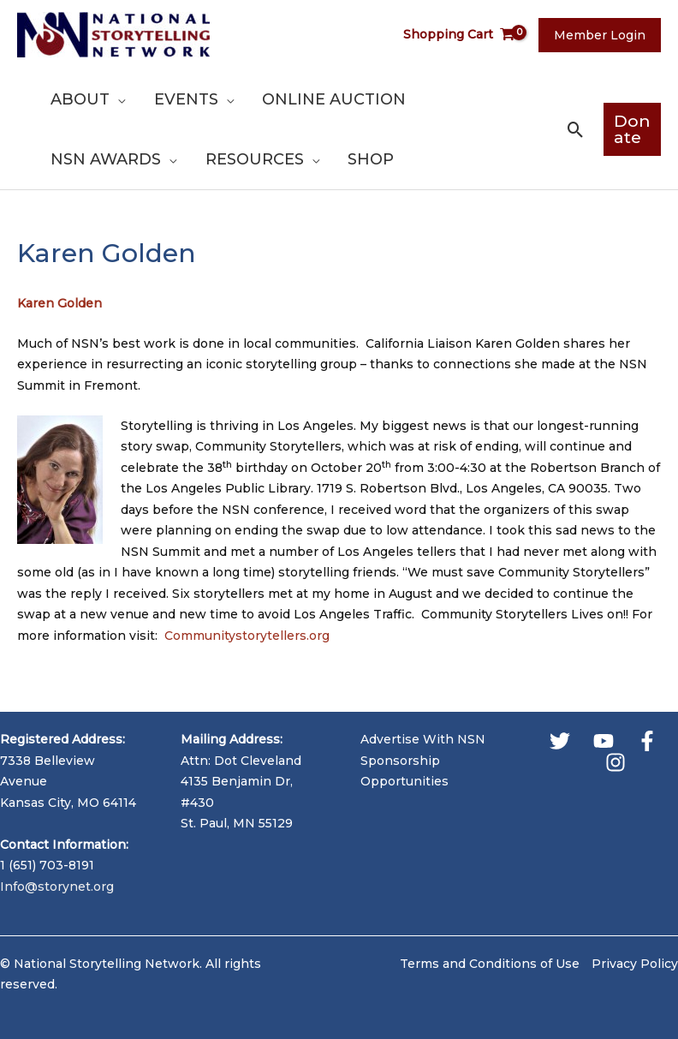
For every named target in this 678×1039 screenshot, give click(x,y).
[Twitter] (560, 741)
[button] (570, 129)
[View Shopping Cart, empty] (466, 35)
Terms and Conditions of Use (490, 963)
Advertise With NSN (422, 739)
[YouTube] (603, 741)
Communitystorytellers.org (247, 635)
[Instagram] (615, 762)
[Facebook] (647, 741)
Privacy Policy (635, 963)
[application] (116, 99)
